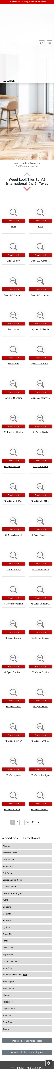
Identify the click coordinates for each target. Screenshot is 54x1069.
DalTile (8, 900)
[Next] (38, 822)
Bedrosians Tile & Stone (15, 880)
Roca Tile (9, 1015)
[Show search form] (42, 43)
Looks (24, 163)
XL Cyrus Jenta (13, 775)
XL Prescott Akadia (13, 432)
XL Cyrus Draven (40, 638)
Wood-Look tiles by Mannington (27, 1052)
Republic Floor (12, 1008)
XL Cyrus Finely (40, 706)
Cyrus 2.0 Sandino (13, 397)
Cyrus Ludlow (13, 260)
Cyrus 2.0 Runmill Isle (40, 363)
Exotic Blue (13, 363)
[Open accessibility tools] (48, 1063)
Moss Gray (13, 329)
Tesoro (8, 1029)
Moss (13, 226)
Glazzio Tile (9, 947)
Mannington (11, 981)
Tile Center (18, 43)
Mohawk (9, 995)
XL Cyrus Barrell (40, 466)
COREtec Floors (12, 886)
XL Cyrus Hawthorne (40, 740)
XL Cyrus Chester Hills (40, 603)
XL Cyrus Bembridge (13, 500)
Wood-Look (35, 163)
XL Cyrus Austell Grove (13, 466)
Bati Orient (9, 873)
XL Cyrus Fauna (13, 706)
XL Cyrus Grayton (13, 740)
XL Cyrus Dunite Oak (13, 672)
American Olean (12, 852)
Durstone (9, 907)
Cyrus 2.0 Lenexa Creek (40, 295)
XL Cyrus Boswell (13, 535)
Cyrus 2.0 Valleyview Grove (40, 397)
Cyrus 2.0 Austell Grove (40, 260)
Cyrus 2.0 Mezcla (40, 329)
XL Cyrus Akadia (40, 432)
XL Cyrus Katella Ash (13, 809)
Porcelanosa (10, 1002)
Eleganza (9, 913)
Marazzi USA (10, 988)
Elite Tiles (9, 920)
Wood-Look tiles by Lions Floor (27, 1040)
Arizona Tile (10, 866)
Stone (40, 226)
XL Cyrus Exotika (40, 672)
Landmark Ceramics (14, 961)
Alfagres (8, 846)
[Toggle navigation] (49, 43)
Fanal (7, 940)
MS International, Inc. (15, 974)
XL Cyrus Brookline (13, 603)
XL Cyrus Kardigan (40, 775)
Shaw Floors (11, 1022)
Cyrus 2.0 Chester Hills (13, 295)
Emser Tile (10, 934)
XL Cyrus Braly (13, 569)
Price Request (13, 220)
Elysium (8, 927)
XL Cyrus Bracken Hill (40, 535)
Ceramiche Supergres (14, 893)
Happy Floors (11, 954)
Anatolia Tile (10, 859)
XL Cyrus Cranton (13, 638)
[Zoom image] (13, 212)
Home (16, 163)
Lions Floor (10, 968)
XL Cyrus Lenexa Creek (40, 809)
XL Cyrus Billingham (40, 500)
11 (33, 822)
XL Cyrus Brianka (40, 569)
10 (27, 822)
